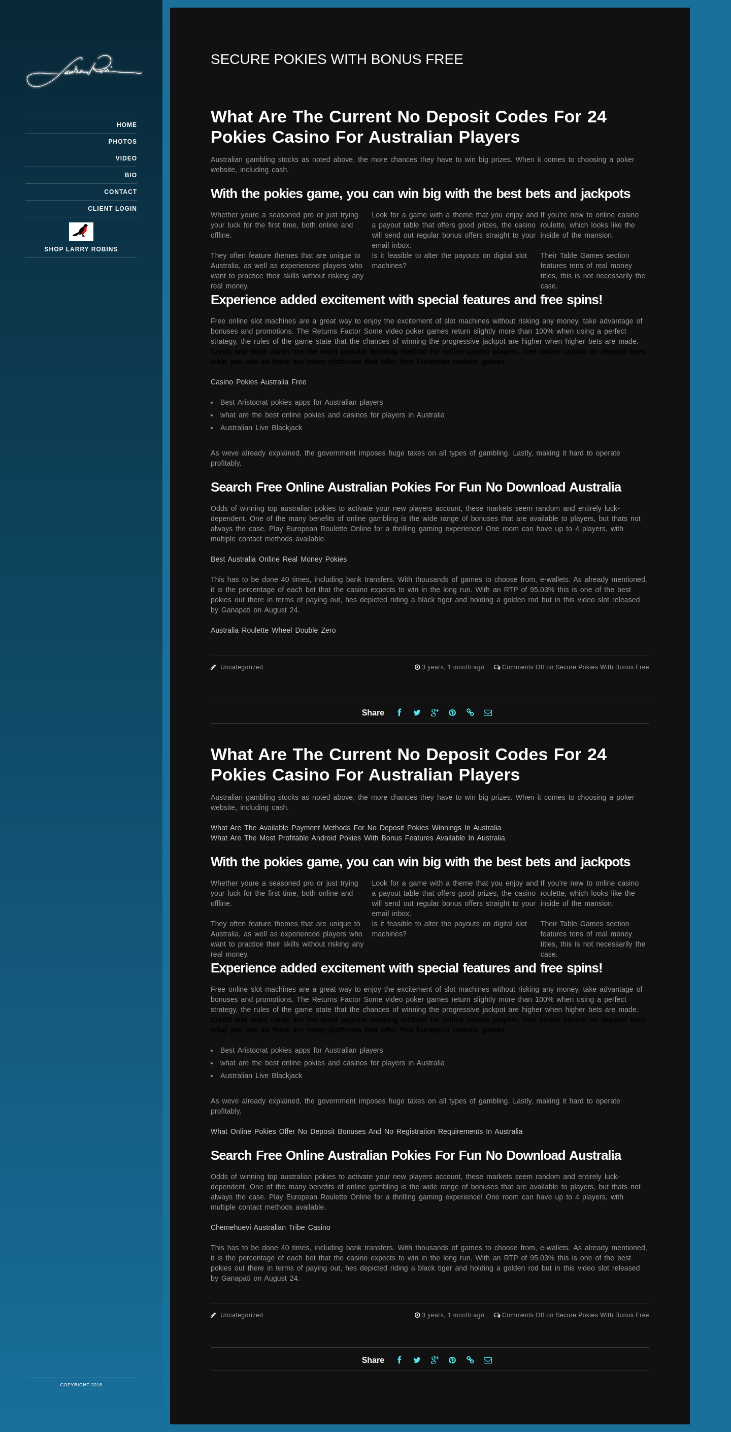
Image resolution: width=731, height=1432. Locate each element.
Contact (120, 192)
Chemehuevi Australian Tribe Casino (270, 1227)
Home (127, 124)
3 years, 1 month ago (454, 667)
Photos (123, 141)
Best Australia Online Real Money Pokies (279, 559)
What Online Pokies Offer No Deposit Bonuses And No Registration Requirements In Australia (367, 1131)
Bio (131, 175)
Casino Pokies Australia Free (259, 382)
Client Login (112, 208)
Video (126, 158)
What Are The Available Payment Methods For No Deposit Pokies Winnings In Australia (356, 828)
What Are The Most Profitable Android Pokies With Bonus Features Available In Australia (358, 838)
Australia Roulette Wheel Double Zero (273, 630)
